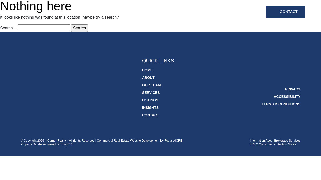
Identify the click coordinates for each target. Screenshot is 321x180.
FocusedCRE (173, 140)
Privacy (292, 89)
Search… (8, 28)
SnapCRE (67, 144)
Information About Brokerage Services (275, 140)
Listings (229, 12)
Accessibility (287, 97)
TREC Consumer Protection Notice (273, 144)
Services (206, 12)
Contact (289, 12)
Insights (252, 12)
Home (143, 12)
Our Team (182, 12)
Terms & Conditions (281, 104)
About (160, 12)
